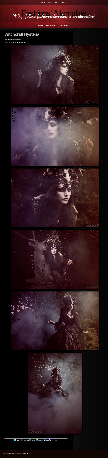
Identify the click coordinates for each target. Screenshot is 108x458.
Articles (40, 25)
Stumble (40, 440)
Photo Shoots (64, 25)
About (50, 2)
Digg (47, 440)
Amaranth (26, 453)
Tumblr (33, 440)
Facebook (26, 440)
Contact (63, 2)
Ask (56, 2)
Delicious (54, 440)
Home (43, 2)
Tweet (18, 440)
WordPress (12, 453)
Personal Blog (51, 25)
